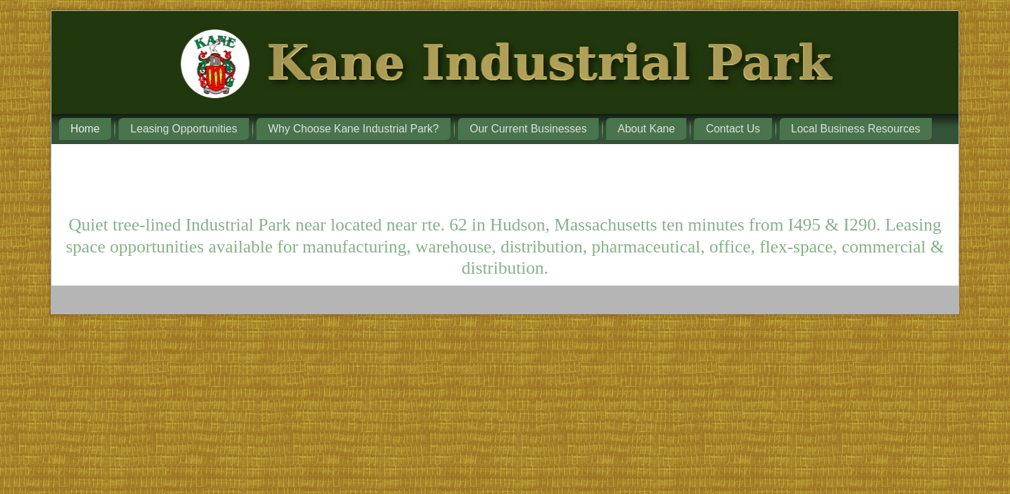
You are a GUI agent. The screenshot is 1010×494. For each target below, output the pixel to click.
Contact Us (733, 128)
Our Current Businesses (528, 128)
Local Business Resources (856, 128)
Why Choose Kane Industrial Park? (353, 128)
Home (85, 128)
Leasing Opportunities (183, 128)
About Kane (646, 128)
